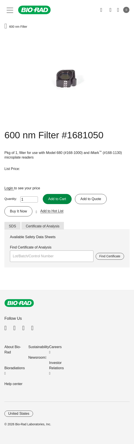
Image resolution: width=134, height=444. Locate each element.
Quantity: (10, 199)
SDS (12, 226)
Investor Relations (56, 365)
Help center (13, 384)
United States (18, 413)
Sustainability (38, 347)
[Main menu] (10, 10)
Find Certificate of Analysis (31, 247)
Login (9, 188)
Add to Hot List (51, 211)
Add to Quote (90, 199)
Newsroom (36, 357)
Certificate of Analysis (43, 226)
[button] (5, 26)
